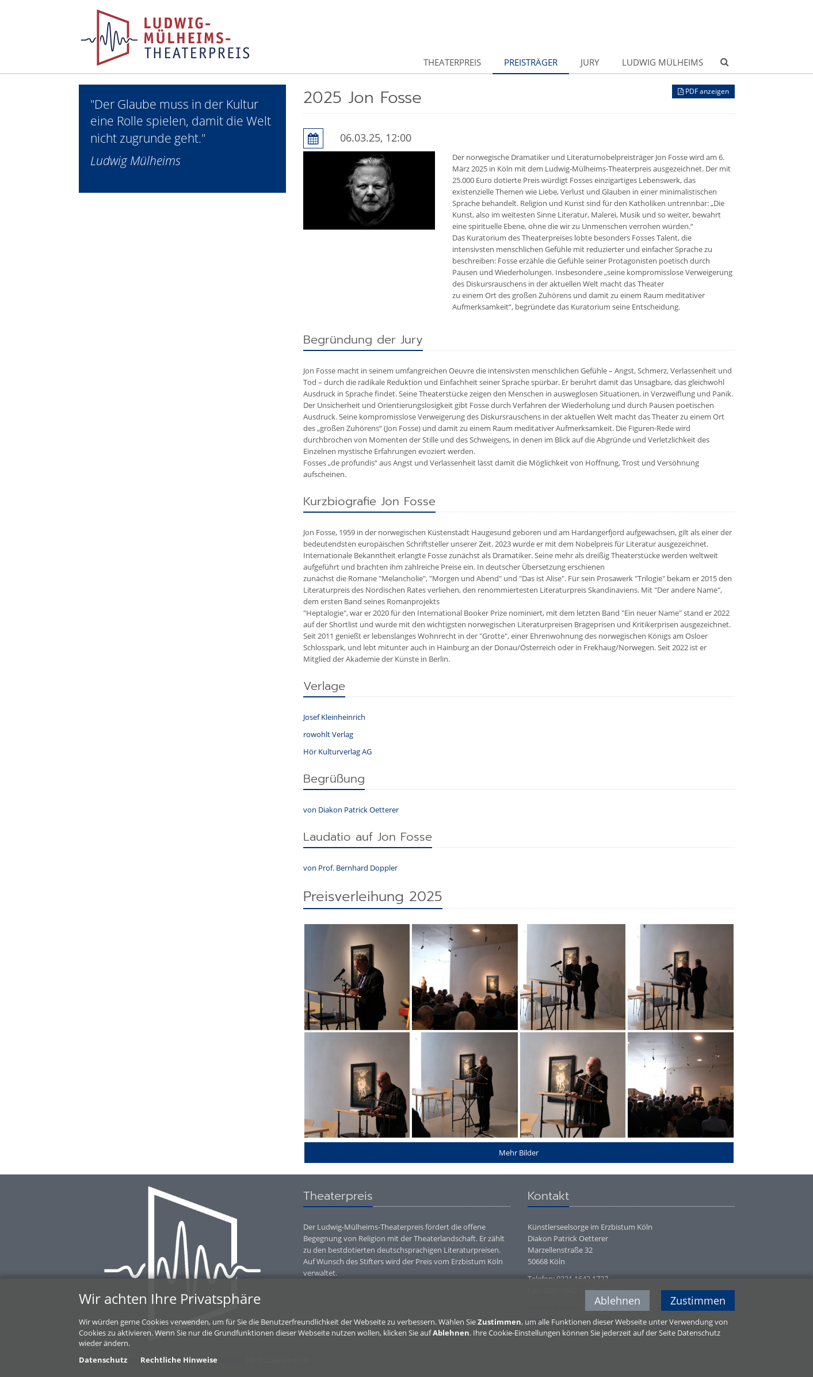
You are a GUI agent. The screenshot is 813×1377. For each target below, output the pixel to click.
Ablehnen (617, 1300)
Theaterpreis (452, 62)
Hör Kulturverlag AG (337, 751)
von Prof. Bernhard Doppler (351, 868)
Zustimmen (698, 1300)
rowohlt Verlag (328, 734)
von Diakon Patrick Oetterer (351, 809)
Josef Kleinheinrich (334, 717)
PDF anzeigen (703, 91)
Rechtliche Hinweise (178, 1360)
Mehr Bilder (519, 1152)
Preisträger (531, 62)
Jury (590, 62)
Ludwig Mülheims (662, 62)
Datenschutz (103, 1360)
